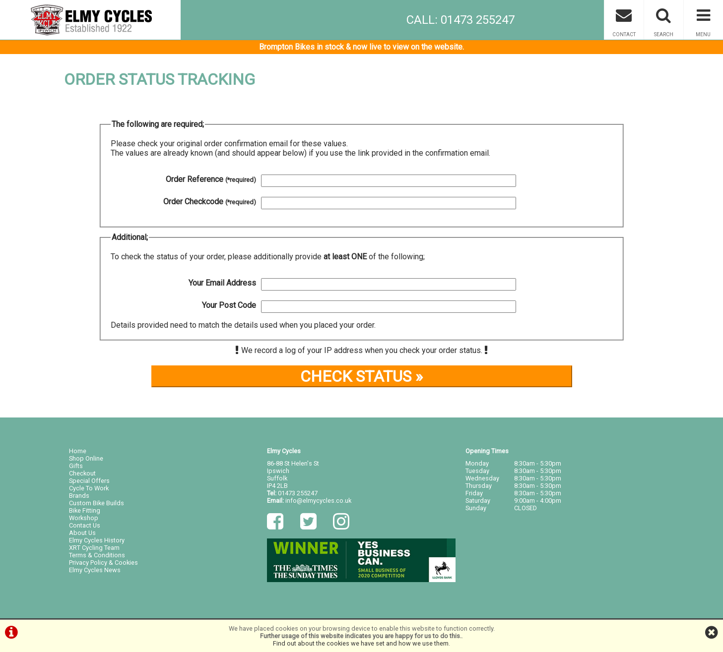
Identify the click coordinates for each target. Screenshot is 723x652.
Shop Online (86, 458)
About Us (82, 532)
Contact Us (84, 525)
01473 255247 (298, 493)
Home (77, 451)
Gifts (76, 466)
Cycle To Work (89, 488)
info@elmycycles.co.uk (318, 500)
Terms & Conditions (97, 555)
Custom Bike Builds (96, 503)
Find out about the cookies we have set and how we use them (361, 643)
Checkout (82, 473)
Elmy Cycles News (95, 570)
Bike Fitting (84, 510)
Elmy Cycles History (97, 540)
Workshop (83, 518)
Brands (79, 495)
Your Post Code (229, 305)
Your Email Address (222, 283)
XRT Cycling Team (94, 547)
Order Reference (211, 179)
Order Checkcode (209, 201)
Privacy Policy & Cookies (103, 562)
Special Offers (89, 480)
